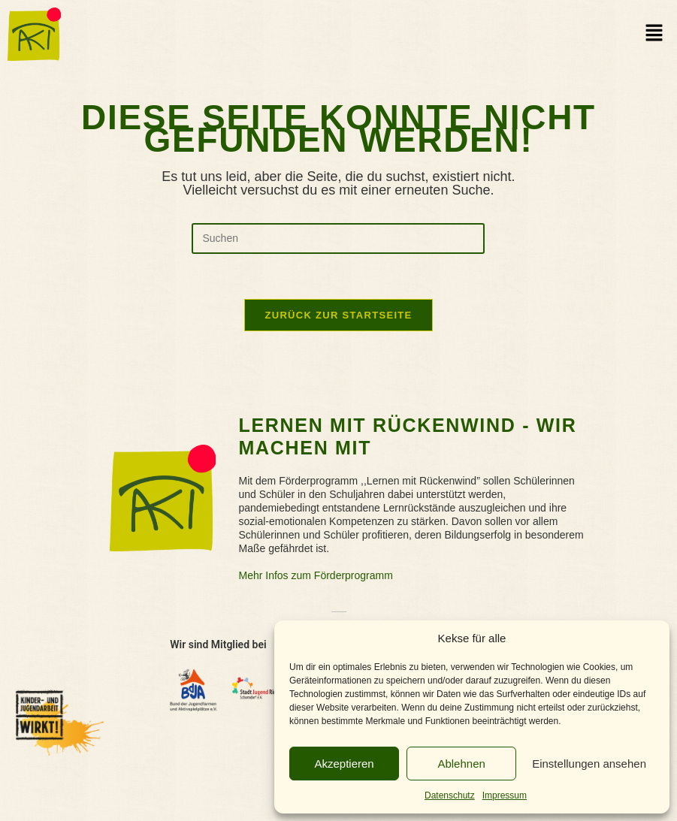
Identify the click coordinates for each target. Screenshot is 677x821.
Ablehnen (461, 763)
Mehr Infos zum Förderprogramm (315, 575)
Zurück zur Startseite (338, 315)
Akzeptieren (343, 763)
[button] (654, 33)
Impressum (504, 795)
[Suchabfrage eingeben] (338, 238)
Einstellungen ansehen (589, 763)
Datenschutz (450, 795)
